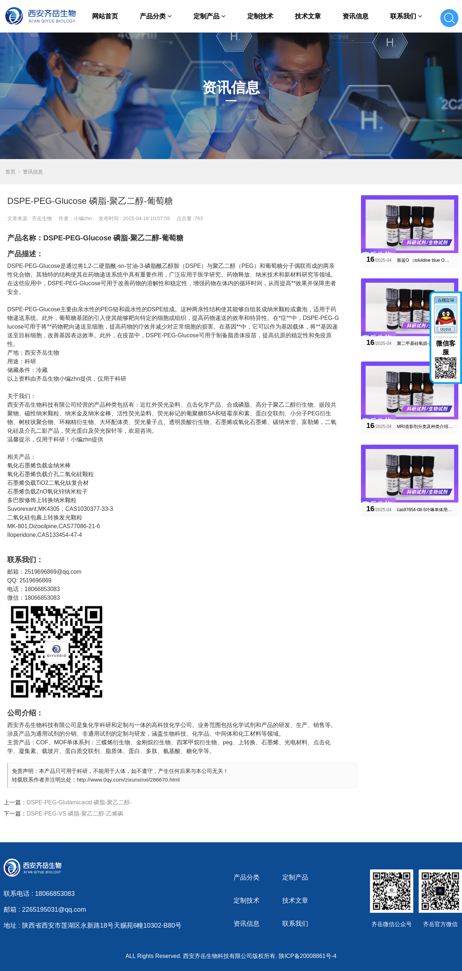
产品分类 (156, 16)
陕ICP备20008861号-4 (307, 956)
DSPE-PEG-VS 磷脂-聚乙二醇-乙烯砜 (75, 813)
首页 (10, 172)
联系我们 (406, 16)
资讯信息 (356, 16)
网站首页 (105, 16)
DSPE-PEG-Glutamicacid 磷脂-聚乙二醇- (79, 802)
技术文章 (308, 16)
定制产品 (209, 16)
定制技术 (260, 16)
